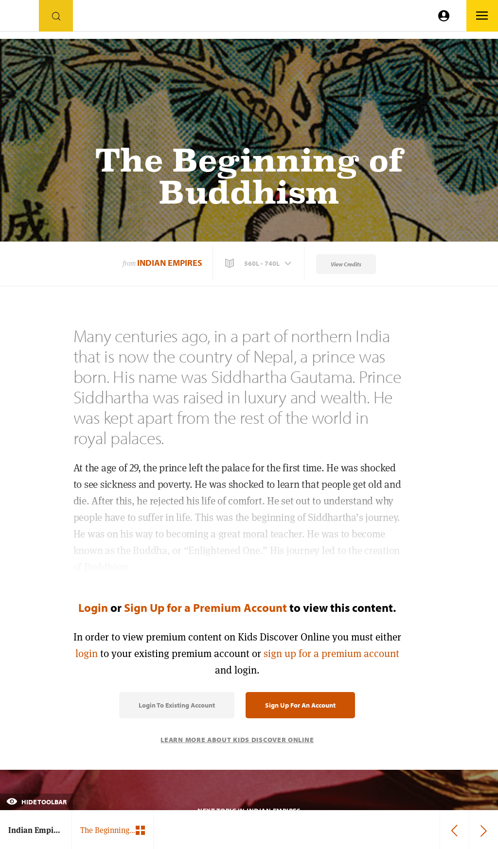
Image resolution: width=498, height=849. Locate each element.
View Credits (346, 264)
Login (93, 607)
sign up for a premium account (331, 653)
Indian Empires (169, 262)
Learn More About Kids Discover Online (237, 739)
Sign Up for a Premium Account (205, 607)
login (86, 653)
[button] (259, 263)
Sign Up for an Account (300, 705)
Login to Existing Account (177, 705)
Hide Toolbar (36, 801)
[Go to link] (19, 18)
